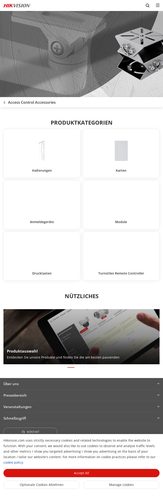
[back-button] (4, 101)
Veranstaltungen (17, 406)
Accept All (81, 473)
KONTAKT (30, 432)
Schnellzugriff (14, 418)
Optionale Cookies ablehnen (42, 484)
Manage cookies (121, 484)
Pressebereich (15, 395)
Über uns (11, 383)
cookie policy (13, 462)
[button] (70, 367)
